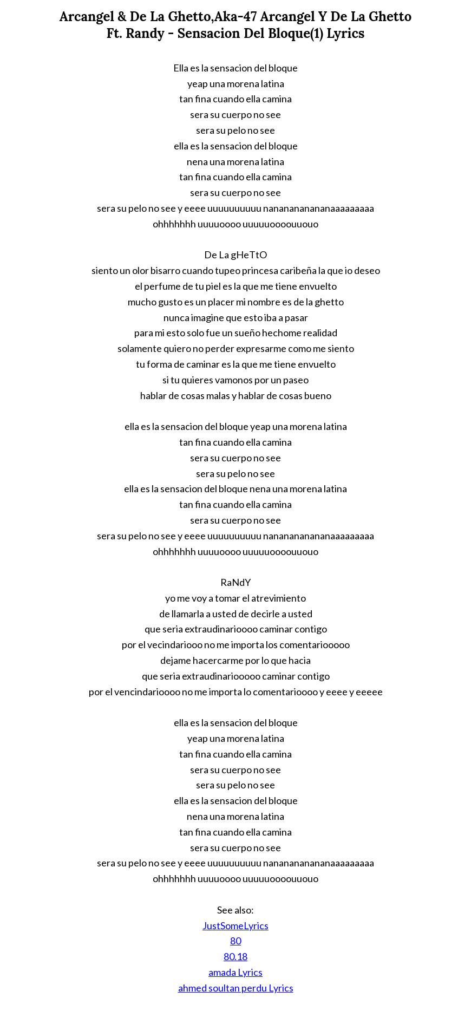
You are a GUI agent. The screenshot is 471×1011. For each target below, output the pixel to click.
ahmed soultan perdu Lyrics (235, 988)
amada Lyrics (235, 972)
